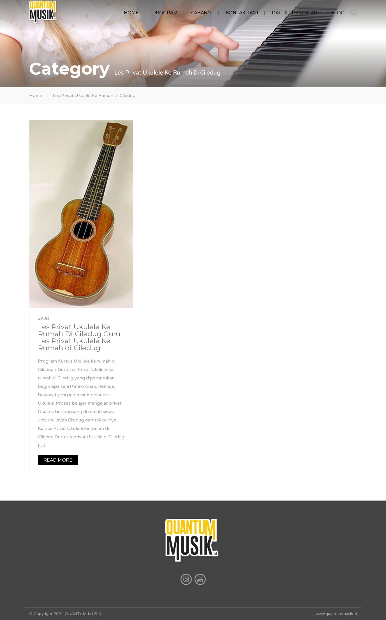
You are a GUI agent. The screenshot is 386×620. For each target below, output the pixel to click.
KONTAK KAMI (242, 12)
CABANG (201, 12)
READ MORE (57, 460)
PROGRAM (164, 12)
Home (35, 95)
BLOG (338, 12)
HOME (131, 12)
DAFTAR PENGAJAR (294, 12)
